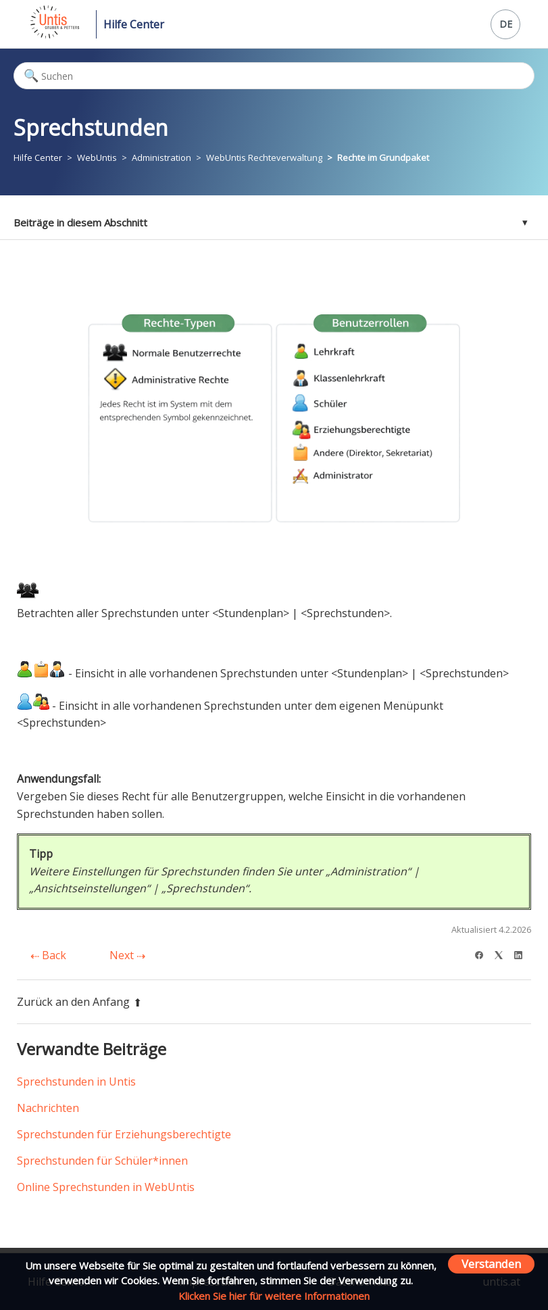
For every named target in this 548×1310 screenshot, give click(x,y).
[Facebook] (483, 953)
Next (127, 955)
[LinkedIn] (522, 953)
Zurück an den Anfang (79, 1001)
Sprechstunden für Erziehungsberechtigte (124, 1134)
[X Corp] (503, 953)
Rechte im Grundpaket (383, 157)
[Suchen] (274, 75)
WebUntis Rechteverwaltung (264, 157)
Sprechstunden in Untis (76, 1081)
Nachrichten (48, 1107)
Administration (161, 157)
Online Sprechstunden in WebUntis (106, 1187)
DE (505, 24)
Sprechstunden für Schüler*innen (102, 1160)
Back (48, 955)
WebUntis (97, 157)
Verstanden (491, 1263)
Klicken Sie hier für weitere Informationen (274, 1296)
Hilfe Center (133, 24)
